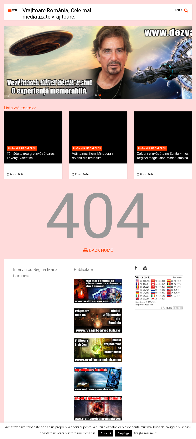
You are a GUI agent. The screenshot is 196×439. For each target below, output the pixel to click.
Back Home (98, 250)
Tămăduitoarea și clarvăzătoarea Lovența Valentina (31, 156)
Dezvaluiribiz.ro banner (50, 81)
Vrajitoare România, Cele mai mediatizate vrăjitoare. (56, 13)
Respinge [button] (123, 433)
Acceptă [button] (106, 433)
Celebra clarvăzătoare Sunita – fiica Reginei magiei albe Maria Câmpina (163, 156)
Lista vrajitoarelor (22, 148)
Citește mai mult (144, 433)
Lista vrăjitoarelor (20, 107)
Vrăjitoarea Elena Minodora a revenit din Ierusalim (92, 156)
